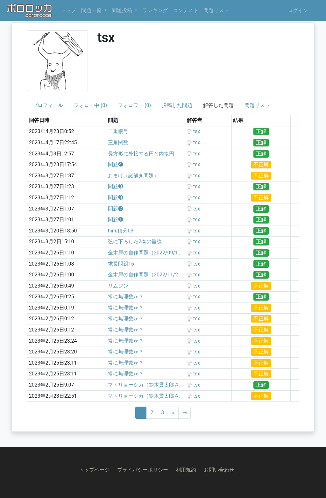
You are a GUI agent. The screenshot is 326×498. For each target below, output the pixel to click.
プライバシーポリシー (142, 470)
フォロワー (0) (134, 105)
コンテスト (185, 10)
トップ (68, 10)
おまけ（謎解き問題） (133, 176)
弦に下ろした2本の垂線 (135, 241)
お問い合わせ (219, 470)
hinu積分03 (120, 231)
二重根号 (118, 131)
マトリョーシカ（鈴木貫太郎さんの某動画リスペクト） (171, 385)
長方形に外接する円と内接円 (141, 154)
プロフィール (47, 105)
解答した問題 (218, 105)
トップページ (94, 470)
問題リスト (216, 10)
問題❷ (115, 209)
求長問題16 (121, 264)
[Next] (173, 413)
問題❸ (115, 186)
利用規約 (186, 470)
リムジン (118, 286)
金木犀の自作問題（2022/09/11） (147, 253)
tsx (196, 131)
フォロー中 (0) (90, 105)
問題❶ (115, 220)
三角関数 (118, 142)
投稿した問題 (177, 105)
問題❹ (115, 164)
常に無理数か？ (126, 297)
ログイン (298, 10)
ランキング (155, 10)
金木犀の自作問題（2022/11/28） (147, 275)
